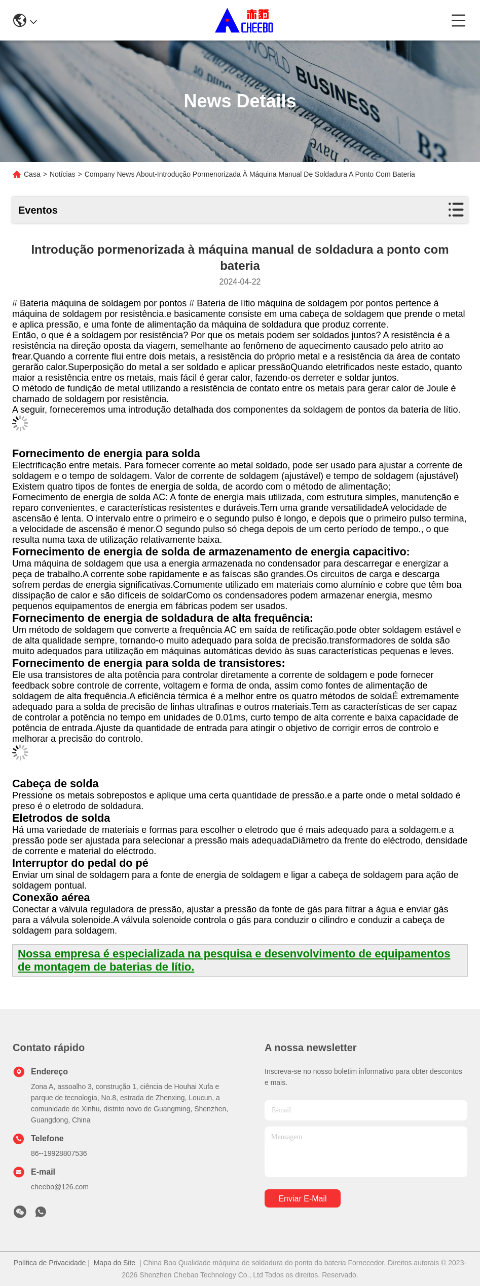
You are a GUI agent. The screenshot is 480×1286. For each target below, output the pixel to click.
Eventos (38, 210)
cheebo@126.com (60, 1187)
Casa (32, 174)
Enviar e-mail (302, 1198)
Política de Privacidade (50, 1263)
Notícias (63, 174)
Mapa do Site (115, 1263)
